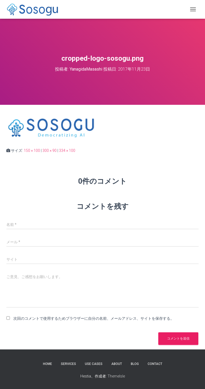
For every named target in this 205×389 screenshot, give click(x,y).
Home (47, 364)
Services (68, 364)
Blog (135, 364)
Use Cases (93, 364)
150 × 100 (32, 150)
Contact (155, 364)
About (116, 364)
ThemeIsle (116, 376)
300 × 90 (49, 150)
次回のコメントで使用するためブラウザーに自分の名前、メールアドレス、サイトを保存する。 (93, 318)
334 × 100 (67, 150)
